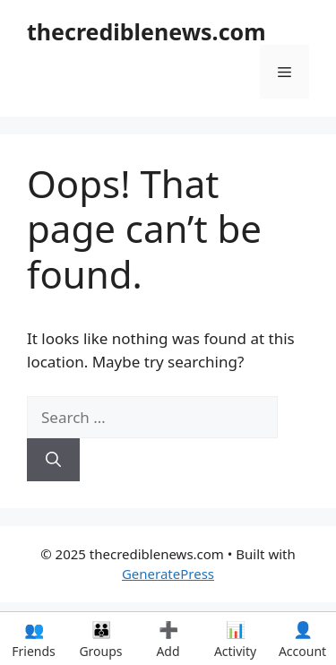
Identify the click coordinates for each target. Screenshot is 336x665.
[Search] (53, 459)
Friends (33, 639)
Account (302, 639)
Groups (100, 639)
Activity (235, 639)
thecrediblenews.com (146, 31)
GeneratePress (168, 574)
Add (168, 639)
